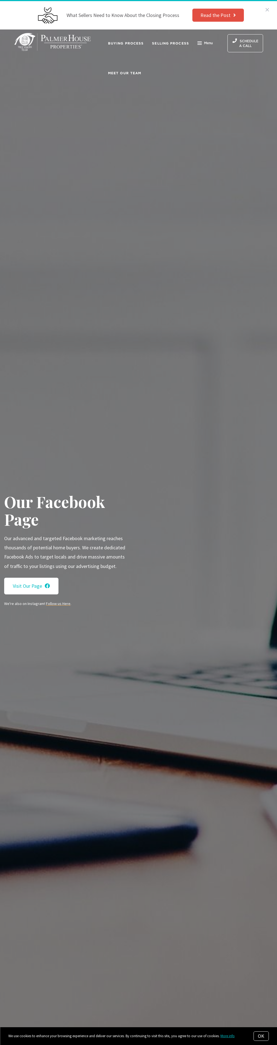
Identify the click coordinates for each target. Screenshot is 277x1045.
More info (227, 1036)
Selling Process (170, 43)
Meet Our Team (124, 73)
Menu (205, 44)
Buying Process (126, 43)
